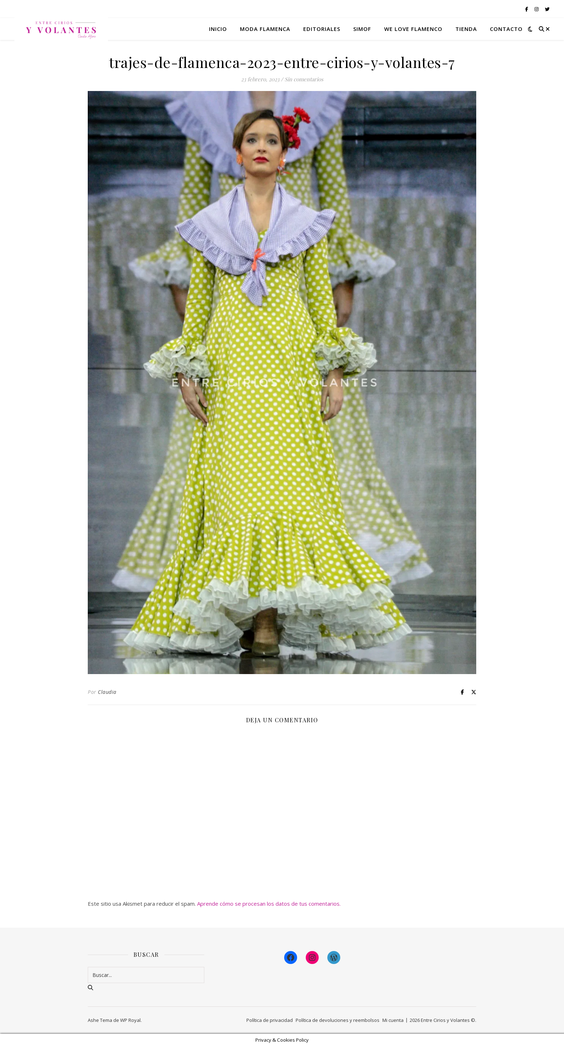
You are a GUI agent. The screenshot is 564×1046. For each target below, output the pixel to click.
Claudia (107, 691)
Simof (362, 28)
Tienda (466, 28)
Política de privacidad (269, 1020)
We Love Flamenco (413, 28)
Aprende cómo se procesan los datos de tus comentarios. (269, 903)
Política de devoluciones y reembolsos (337, 1020)
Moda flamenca (265, 28)
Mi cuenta (393, 1020)
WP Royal (130, 1020)
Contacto (506, 28)
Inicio (218, 28)
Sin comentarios (304, 79)
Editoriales (321, 28)
